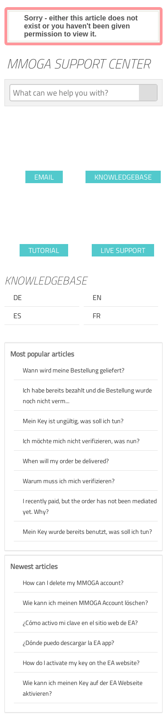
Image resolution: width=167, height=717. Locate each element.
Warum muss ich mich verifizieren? (68, 480)
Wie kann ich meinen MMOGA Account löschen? (85, 602)
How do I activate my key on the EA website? (81, 662)
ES (17, 315)
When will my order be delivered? (66, 460)
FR (97, 315)
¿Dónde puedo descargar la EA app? (68, 642)
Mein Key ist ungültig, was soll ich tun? (73, 420)
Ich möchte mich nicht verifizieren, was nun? (81, 440)
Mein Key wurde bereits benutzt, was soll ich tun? (87, 531)
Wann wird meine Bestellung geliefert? (73, 370)
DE (17, 297)
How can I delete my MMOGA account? (73, 582)
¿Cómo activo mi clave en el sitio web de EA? (80, 622)
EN (97, 297)
